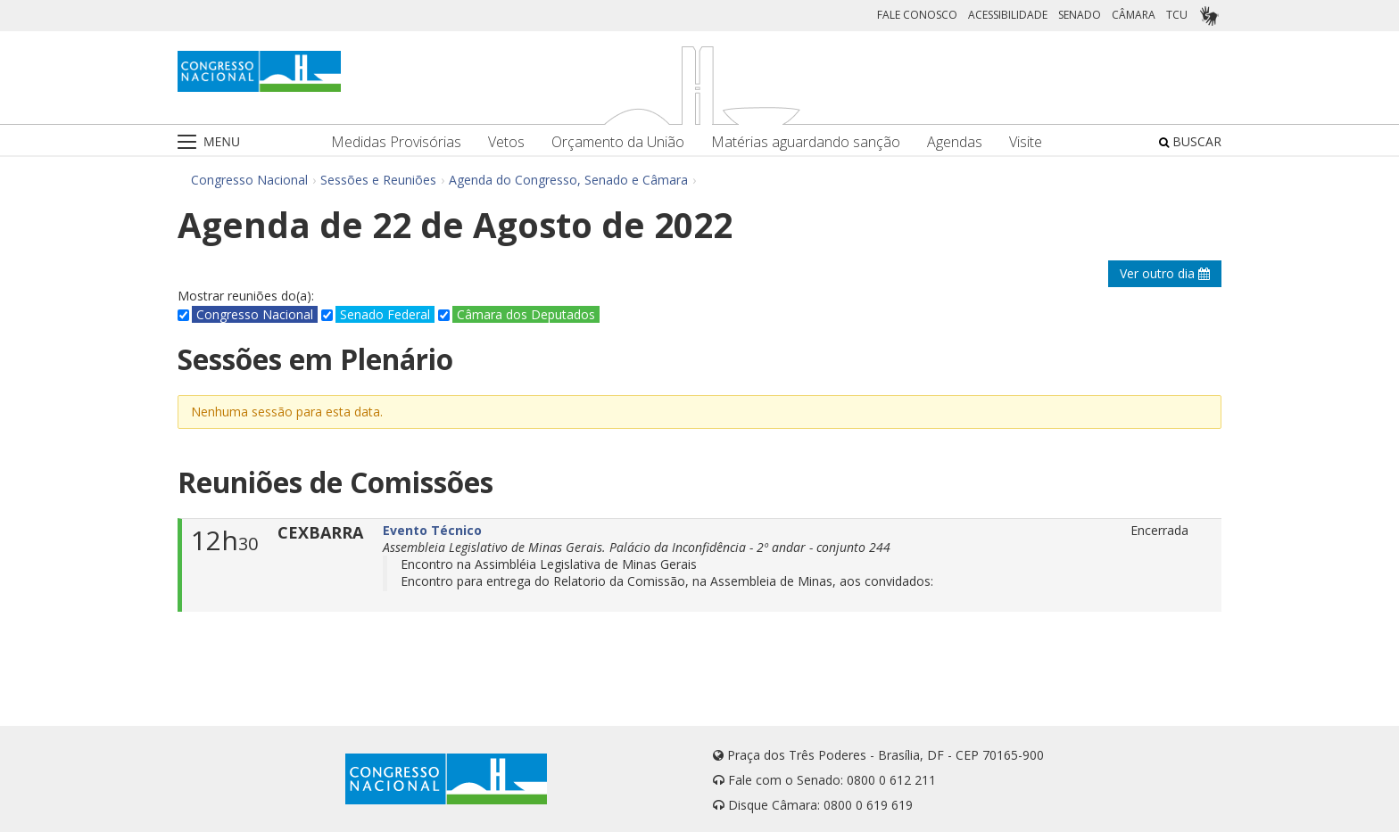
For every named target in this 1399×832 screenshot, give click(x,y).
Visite (1025, 142)
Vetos (506, 142)
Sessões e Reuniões (378, 179)
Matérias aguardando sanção (805, 142)
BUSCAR (1190, 141)
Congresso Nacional (249, 179)
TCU (1177, 14)
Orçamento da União (617, 142)
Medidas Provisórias (396, 142)
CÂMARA (1133, 14)
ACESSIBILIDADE (1007, 14)
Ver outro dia (1165, 273)
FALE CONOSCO (917, 14)
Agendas (954, 142)
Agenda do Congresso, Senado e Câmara (568, 179)
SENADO (1079, 14)
